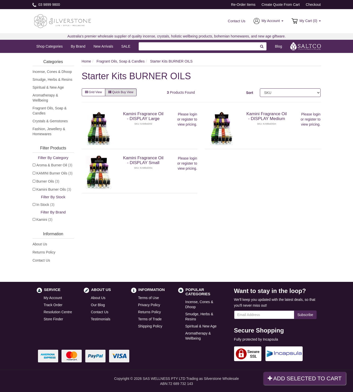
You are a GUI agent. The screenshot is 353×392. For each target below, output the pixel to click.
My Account (53, 298)
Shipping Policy (150, 326)
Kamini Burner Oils (53, 189)
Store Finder (53, 319)
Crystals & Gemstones (50, 121)
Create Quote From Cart (280, 5)
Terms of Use (148, 298)
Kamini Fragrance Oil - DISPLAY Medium (266, 116)
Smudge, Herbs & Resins (52, 79)
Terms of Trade (150, 319)
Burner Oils (47, 181)
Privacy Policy (149, 305)
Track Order (53, 305)
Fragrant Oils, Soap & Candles (50, 110)
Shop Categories (49, 46)
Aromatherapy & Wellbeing (45, 97)
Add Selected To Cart (305, 378)
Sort (249, 93)
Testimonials (100, 319)
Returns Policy (44, 252)
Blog (278, 46)
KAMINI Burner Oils (54, 173)
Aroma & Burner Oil (54, 165)
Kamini (44, 220)
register (187, 119)
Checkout (313, 5)
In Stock (45, 205)
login (193, 114)
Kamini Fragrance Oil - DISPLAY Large (143, 116)
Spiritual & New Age (48, 87)
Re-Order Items (243, 5)
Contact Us (236, 21)
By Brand (78, 46)
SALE (125, 46)
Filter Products (53, 148)
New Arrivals (103, 46)
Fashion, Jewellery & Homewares (49, 131)
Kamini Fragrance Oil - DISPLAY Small (143, 160)
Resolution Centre (58, 312)
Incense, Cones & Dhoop (52, 72)
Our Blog (98, 305)
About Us (40, 244)
